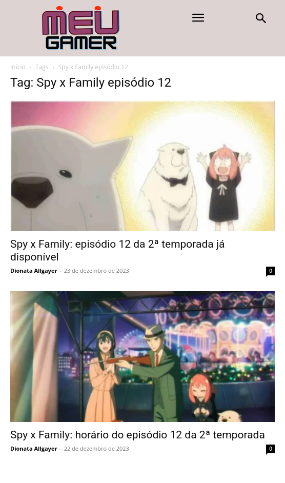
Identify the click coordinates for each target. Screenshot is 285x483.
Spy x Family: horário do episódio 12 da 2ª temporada (137, 435)
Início (18, 67)
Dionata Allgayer (33, 270)
